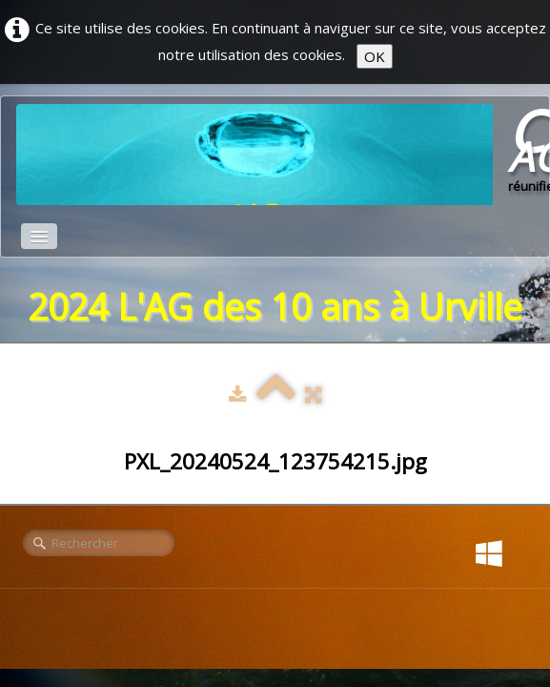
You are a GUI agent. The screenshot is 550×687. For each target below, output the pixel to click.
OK (374, 56)
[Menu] (39, 236)
